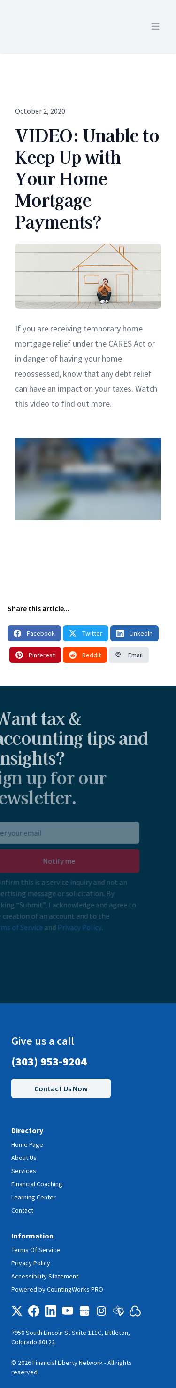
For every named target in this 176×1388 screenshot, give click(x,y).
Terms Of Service (35, 1250)
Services (23, 1171)
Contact (22, 1210)
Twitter (85, 633)
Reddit (85, 655)
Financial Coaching (36, 1184)
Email (129, 655)
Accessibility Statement (44, 1276)
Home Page (27, 1144)
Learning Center (33, 1197)
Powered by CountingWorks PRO (57, 1289)
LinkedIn (134, 633)
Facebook (34, 633)
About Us (24, 1157)
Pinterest (35, 655)
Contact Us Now (61, 1088)
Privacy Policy (69, 927)
